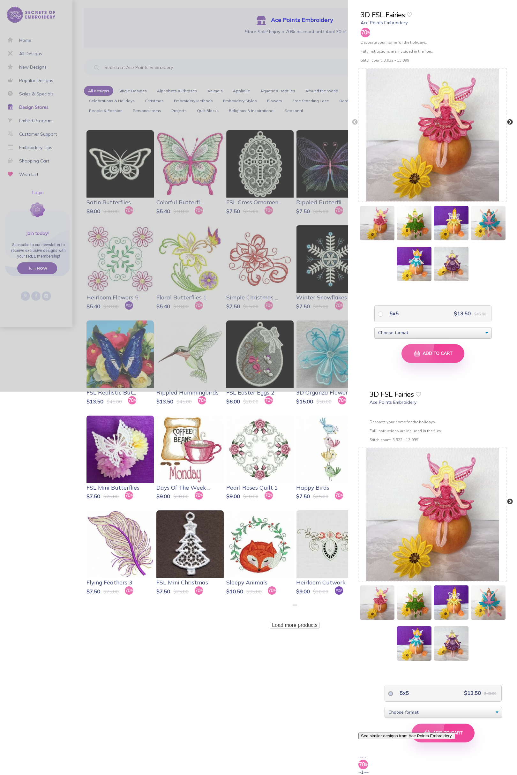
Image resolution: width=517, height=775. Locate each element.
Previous (355, 122)
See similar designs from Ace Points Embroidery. (407, 736)
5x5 (393, 313)
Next (510, 122)
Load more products (294, 625)
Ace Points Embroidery (384, 23)
